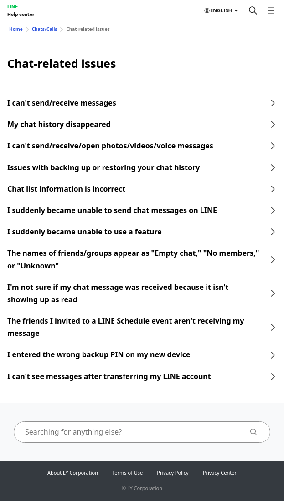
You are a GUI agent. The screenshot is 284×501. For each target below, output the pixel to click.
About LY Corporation (72, 472)
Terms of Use (127, 472)
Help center (20, 14)
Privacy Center (220, 472)
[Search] (253, 10)
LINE (12, 6)
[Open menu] (271, 10)
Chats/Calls (44, 29)
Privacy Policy (172, 472)
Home (16, 29)
